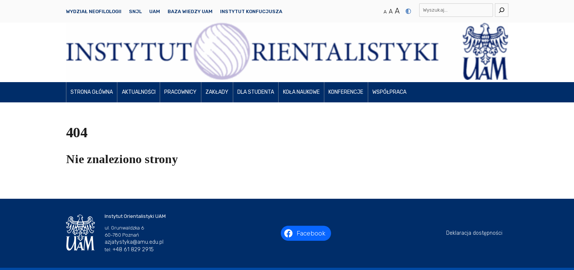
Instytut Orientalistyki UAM (295, 226)
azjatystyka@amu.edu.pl (134, 191)
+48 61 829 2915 (133, 198)
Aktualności (139, 41)
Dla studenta (255, 41)
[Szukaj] (501, 10)
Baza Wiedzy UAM (190, 11)
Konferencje (345, 41)
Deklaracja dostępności (474, 182)
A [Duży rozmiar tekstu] (397, 10)
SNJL (135, 11)
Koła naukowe (301, 41)
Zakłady (216, 41)
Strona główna (91, 41)
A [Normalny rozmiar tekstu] (385, 12)
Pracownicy (180, 41)
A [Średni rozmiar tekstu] (391, 11)
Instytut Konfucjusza (251, 11)
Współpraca (389, 41)
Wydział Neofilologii (93, 11)
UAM (154, 11)
